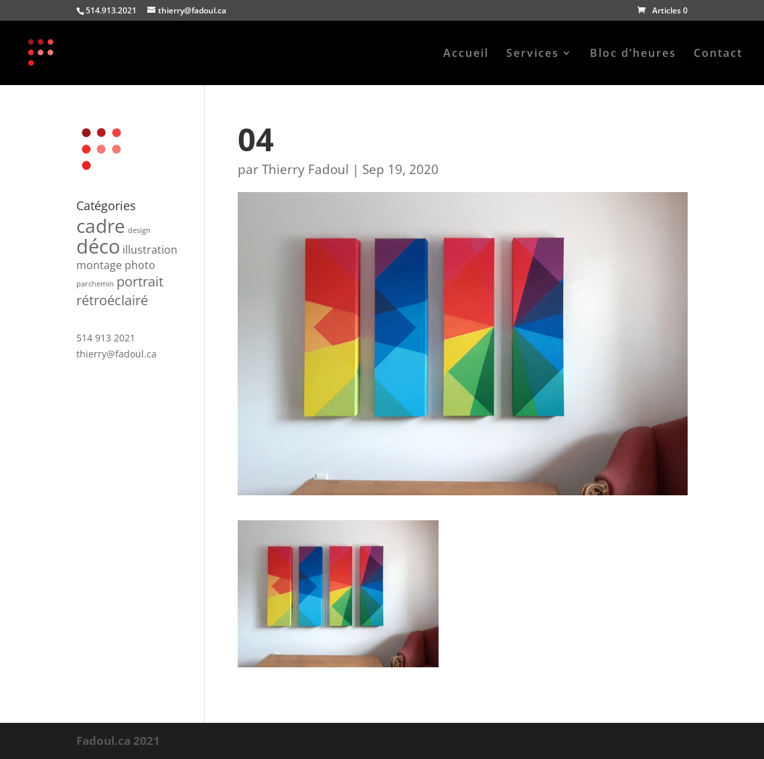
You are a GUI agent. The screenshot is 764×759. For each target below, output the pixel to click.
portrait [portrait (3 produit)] (140, 281)
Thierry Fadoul (305, 169)
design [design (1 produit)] (139, 230)
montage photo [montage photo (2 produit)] (115, 265)
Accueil (466, 54)
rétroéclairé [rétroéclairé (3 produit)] (112, 300)
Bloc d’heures (633, 54)
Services (532, 54)
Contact (718, 54)
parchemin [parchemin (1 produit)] (95, 283)
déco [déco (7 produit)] (98, 246)
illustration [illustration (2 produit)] (150, 249)
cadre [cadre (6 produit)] (100, 225)
